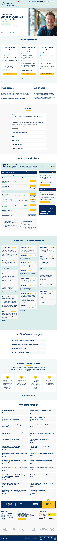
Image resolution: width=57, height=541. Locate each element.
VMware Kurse (21, 98)
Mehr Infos (51, 166)
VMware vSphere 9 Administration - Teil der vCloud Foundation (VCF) (41, 484)
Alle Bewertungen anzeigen (28, 324)
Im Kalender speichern (31, 172)
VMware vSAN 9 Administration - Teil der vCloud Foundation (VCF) (13, 484)
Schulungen (24, 4)
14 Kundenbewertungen (13, 25)
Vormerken (33, 188)
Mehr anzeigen (16, 128)
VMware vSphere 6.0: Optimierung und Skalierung (40, 411)
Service (36, 4)
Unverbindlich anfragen (28, 73)
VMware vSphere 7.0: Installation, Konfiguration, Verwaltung (39, 418)
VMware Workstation (8, 410)
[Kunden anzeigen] (53, 525)
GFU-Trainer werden (32, 1)
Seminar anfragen (41, 1)
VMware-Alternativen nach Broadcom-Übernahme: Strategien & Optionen (40, 492)
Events (41, 4)
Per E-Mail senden (5, 32)
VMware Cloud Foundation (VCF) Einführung (42, 467)
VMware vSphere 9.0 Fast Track (10, 439)
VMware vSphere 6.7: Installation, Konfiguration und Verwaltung (11, 418)
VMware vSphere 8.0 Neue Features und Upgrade (40, 440)
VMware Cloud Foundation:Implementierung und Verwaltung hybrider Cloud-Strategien (42, 461)
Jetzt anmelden (21, 518)
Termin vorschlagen (32, 215)
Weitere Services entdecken (28, 395)
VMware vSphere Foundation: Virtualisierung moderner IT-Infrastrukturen (14, 468)
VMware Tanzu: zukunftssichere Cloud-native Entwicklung (14, 454)
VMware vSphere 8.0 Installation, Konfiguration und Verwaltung (11, 447)
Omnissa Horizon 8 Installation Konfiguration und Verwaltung (14, 432)
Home (17, 4)
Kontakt (18, 6)
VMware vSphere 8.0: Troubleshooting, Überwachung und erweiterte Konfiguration (42, 432)
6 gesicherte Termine (8, 54)
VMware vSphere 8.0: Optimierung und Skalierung (12, 425)
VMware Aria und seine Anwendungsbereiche (42, 453)
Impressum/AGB (28, 538)
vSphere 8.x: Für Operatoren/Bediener (40, 425)
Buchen (33, 180)
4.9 (4, 25)
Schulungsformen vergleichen (28, 78)
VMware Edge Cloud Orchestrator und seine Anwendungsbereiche (14, 461)
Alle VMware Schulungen (7, 14)
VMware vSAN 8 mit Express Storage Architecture (40, 447)
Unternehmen (47, 4)
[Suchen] (50, 1)
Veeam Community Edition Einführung (40, 475)
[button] (28, 340)
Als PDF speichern (14, 32)
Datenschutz (35, 538)
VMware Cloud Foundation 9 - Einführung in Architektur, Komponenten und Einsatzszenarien (14, 476)
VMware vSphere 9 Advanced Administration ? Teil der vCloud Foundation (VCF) (14, 491)
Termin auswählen (10, 73)
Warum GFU (30, 4)
